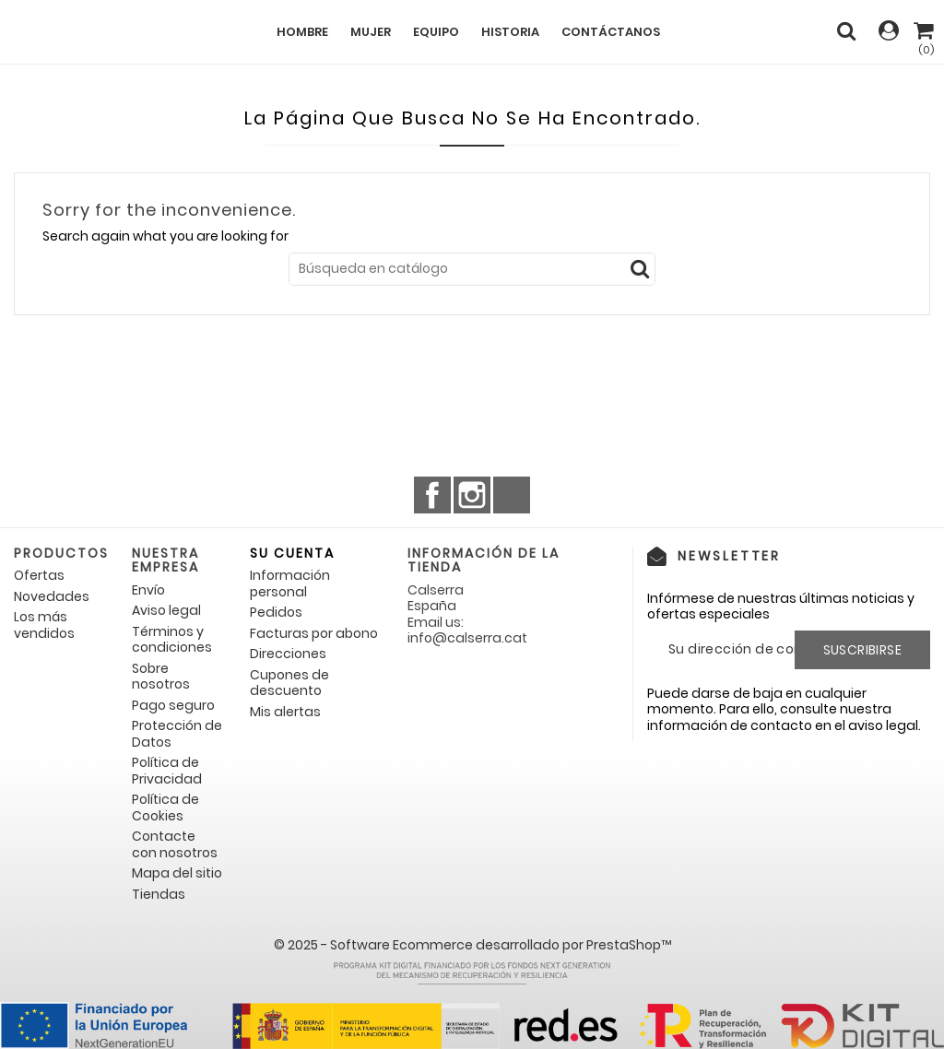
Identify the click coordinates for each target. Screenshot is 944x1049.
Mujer (370, 32)
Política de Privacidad (167, 770)
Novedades (51, 596)
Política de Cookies (165, 807)
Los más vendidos (44, 624)
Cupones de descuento (289, 683)
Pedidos (276, 612)
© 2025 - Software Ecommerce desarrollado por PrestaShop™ (472, 945)
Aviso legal (166, 610)
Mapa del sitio (177, 873)
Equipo (436, 32)
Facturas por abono (314, 633)
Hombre (302, 32)
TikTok (511, 495)
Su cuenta (292, 553)
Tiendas (158, 894)
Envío (148, 590)
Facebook (432, 495)
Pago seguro (173, 705)
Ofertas (39, 575)
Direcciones (288, 653)
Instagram (472, 495)
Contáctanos (610, 32)
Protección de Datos (177, 733)
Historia (510, 32)
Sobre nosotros (161, 676)
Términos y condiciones (172, 639)
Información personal (290, 583)
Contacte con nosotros (175, 844)
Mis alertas (285, 711)
